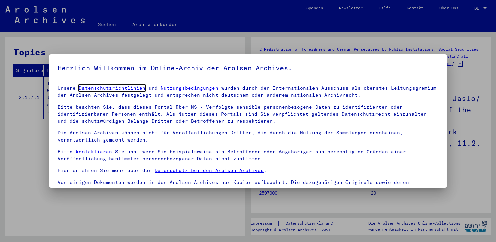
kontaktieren (94, 152)
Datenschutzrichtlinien (112, 88)
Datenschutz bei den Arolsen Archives (209, 170)
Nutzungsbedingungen (189, 88)
